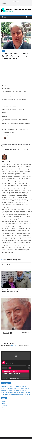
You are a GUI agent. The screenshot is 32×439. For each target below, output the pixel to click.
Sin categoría (3, 420)
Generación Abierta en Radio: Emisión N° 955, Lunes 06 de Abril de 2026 (15, 379)
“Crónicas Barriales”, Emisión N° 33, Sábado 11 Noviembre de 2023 (15, 145)
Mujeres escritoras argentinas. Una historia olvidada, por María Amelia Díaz (16, 385)
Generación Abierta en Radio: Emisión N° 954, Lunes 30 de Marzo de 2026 (15, 383)
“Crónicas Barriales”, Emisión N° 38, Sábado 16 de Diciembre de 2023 (15, 332)
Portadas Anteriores (5, 414)
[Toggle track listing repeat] (19, 359)
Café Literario (3, 394)
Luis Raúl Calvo (10, 61)
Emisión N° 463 (6, 264)
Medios (2, 408)
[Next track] (14, 359)
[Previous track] (12, 359)
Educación (3, 400)
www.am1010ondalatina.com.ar (22, 96)
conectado (13, 345)
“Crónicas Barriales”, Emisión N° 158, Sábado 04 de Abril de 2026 (14, 381)
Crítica (2, 398)
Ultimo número (4, 421)
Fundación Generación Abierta (7, 404)
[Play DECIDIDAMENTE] (12, 353)
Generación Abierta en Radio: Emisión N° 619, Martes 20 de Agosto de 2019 (14, 290)
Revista (2, 418)
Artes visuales (3, 392)
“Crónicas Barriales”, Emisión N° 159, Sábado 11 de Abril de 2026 (14, 377)
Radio (3, 50)
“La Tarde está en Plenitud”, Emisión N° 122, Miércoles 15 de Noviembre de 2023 (17, 150)
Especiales (3, 402)
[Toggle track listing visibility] (29, 359)
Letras (2, 406)
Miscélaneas (3, 410)
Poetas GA (3, 412)
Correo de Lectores (4, 396)
